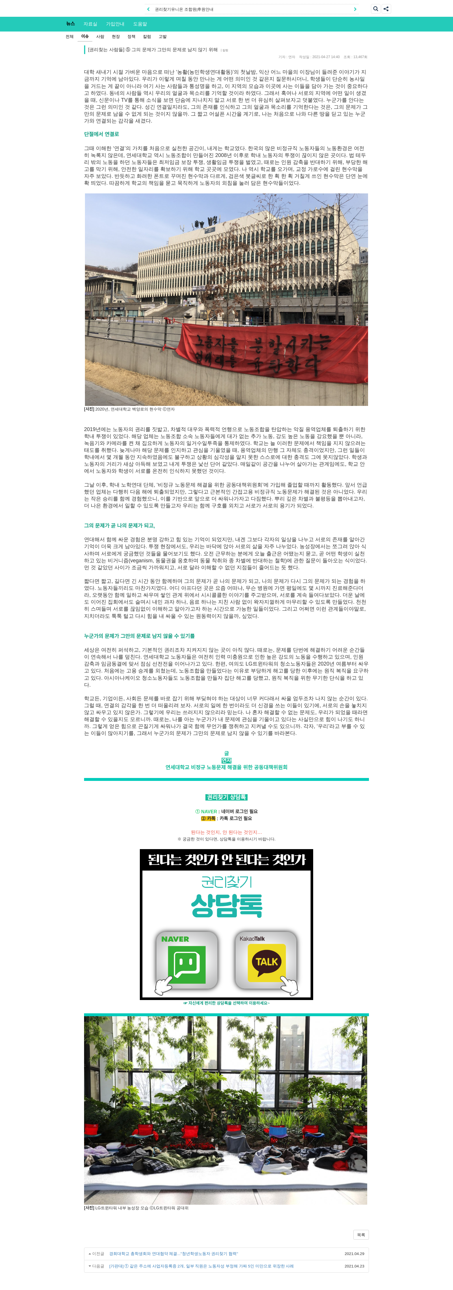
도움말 (140, 23)
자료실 (90, 23)
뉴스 (70, 23)
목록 (361, 1234)
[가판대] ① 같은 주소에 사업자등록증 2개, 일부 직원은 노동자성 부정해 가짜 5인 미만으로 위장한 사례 (201, 1266)
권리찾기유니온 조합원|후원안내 (184, 9)
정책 (131, 36)
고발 (163, 36)
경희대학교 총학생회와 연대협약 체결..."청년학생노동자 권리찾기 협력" (173, 1254)
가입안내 (115, 23)
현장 (116, 36)
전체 (70, 36)
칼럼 (147, 36)
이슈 (85, 36)
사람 (100, 36)
